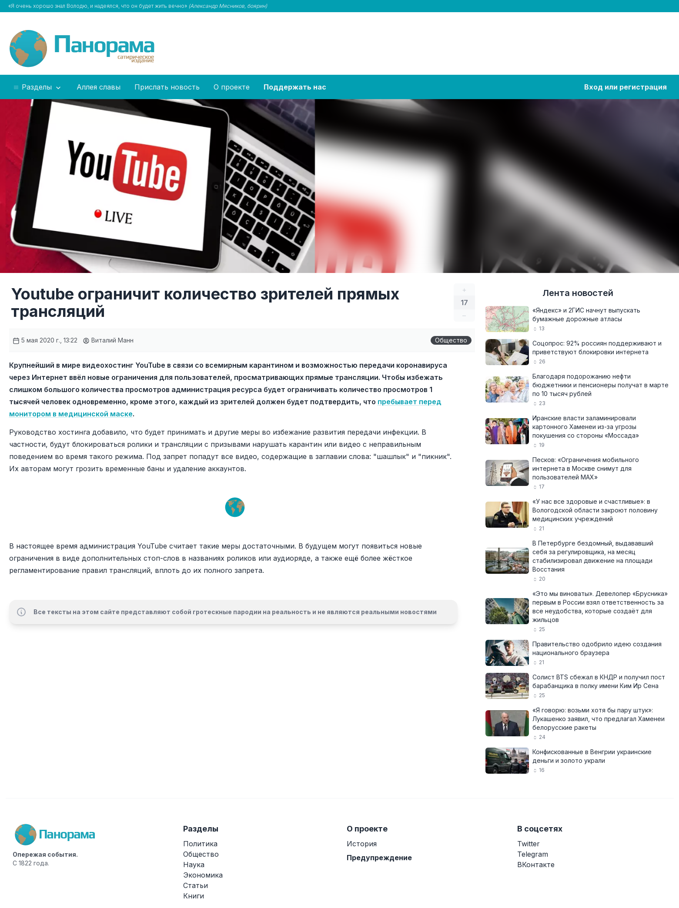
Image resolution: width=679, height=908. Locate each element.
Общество (451, 340)
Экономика (203, 875)
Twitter (528, 843)
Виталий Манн (108, 340)
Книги (193, 895)
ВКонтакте (536, 864)
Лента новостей (577, 293)
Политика (200, 843)
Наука (193, 864)
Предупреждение (379, 857)
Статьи (195, 885)
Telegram (532, 854)
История (362, 843)
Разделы (38, 87)
